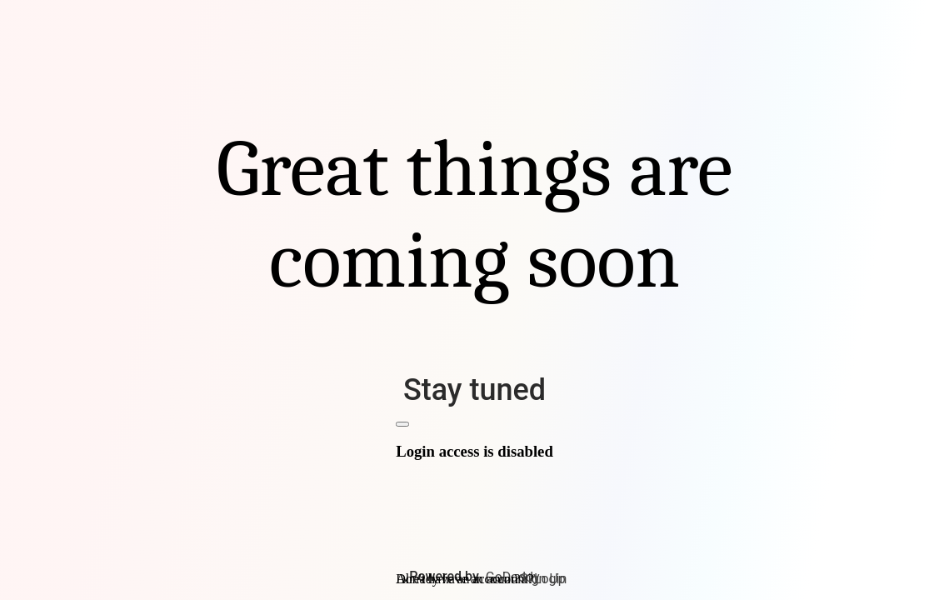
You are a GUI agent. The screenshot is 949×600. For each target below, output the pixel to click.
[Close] (402, 424)
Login (550, 579)
